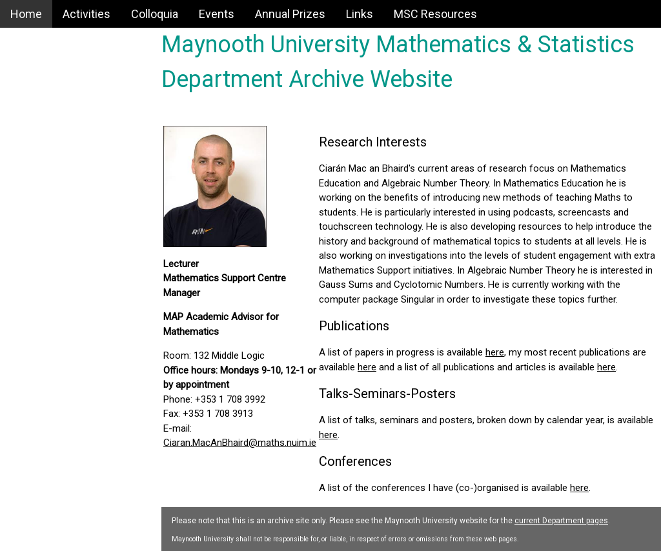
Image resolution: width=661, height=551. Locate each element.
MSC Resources (435, 14)
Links (359, 14)
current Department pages (561, 520)
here (494, 352)
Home (26, 14)
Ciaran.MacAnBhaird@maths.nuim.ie (239, 442)
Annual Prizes (290, 14)
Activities (86, 14)
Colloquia (154, 14)
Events (216, 14)
